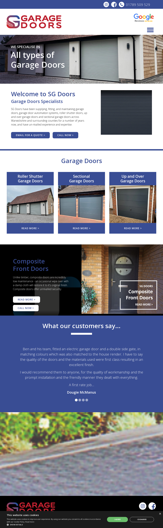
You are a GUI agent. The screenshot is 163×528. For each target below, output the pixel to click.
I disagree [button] (142, 519)
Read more (29, 522)
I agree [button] (117, 519)
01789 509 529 (134, 4)
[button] (55, 524)
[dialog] (81, 519)
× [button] (160, 514)
